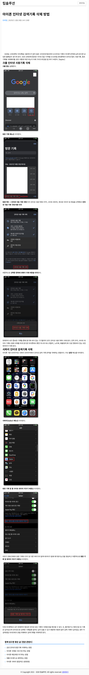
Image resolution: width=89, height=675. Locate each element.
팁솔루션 (9, 3)
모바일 (5, 20)
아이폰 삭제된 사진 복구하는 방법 (18, 651)
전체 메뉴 (82, 3)
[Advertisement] (44, 38)
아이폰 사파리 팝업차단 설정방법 (18, 661)
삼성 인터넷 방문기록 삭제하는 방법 (19, 647)
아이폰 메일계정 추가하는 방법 (17, 654)
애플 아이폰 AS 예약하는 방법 (17, 658)
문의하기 (65, 672)
